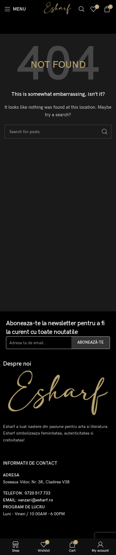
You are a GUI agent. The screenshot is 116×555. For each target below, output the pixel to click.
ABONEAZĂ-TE (90, 342)
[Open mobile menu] (15, 9)
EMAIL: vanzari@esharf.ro (28, 500)
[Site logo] (58, 8)
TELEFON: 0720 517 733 (26, 493)
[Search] (82, 9)
